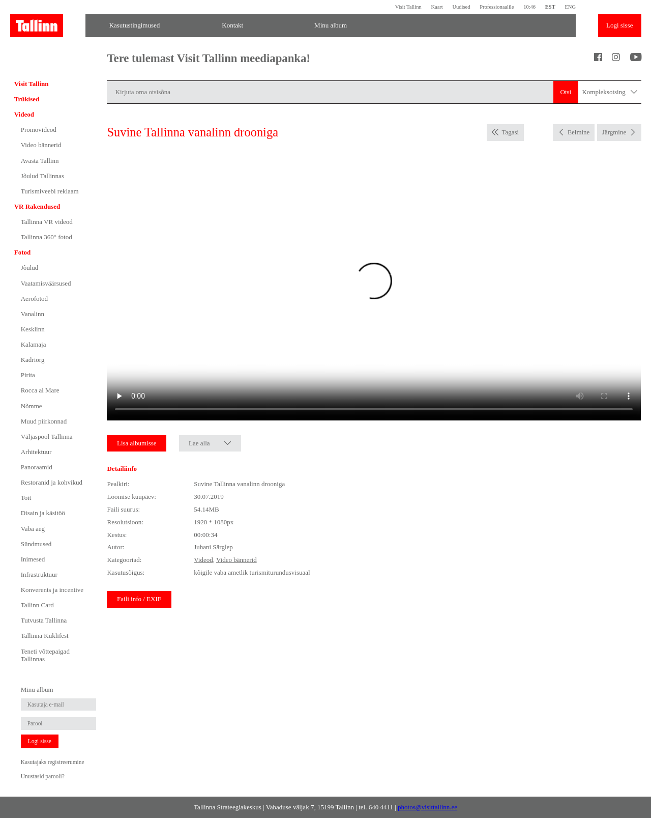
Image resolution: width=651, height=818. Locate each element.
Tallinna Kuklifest (45, 635)
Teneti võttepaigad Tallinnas (45, 655)
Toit (26, 497)
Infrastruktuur (39, 574)
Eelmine (578, 132)
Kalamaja (33, 344)
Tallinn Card (37, 605)
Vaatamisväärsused (46, 283)
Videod (24, 114)
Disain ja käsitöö (43, 513)
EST (550, 7)
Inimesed (33, 559)
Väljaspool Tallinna (47, 436)
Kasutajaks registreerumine (52, 762)
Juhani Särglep (213, 547)
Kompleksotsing (609, 92)
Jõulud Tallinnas (42, 176)
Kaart (436, 7)
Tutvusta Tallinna (44, 620)
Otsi (566, 92)
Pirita (28, 375)
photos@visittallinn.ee (427, 807)
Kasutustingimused (134, 25)
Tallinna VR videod (47, 221)
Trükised (27, 99)
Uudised (461, 7)
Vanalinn (32, 314)
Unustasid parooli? (43, 776)
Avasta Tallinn (40, 160)
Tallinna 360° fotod (46, 237)
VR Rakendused (37, 206)
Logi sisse (619, 25)
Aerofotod (34, 298)
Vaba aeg (33, 528)
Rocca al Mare (40, 390)
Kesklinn (33, 329)
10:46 (529, 7)
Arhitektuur (36, 452)
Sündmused (36, 544)
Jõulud (30, 267)
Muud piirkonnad (44, 421)
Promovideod (38, 129)
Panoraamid (36, 467)
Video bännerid (41, 145)
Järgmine (614, 132)
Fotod (22, 252)
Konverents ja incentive (52, 590)
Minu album (330, 25)
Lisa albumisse (137, 443)
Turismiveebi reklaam (50, 191)
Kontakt (232, 25)
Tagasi (510, 132)
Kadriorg (33, 359)
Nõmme (31, 406)
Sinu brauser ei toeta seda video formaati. (374, 286)
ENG (570, 7)
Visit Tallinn (408, 7)
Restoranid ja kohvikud (51, 482)
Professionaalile (497, 7)
